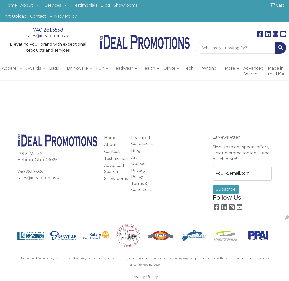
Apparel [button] (10, 68)
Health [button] (148, 68)
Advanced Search (253, 71)
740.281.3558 (48, 30)
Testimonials (85, 5)
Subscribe (226, 189)
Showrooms (125, 5)
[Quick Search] (236, 48)
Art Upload (16, 16)
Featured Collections (141, 140)
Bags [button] (54, 68)
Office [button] (169, 68)
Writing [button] (209, 68)
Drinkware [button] (77, 68)
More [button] (230, 68)
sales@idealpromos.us (48, 35)
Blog (105, 5)
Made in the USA (276, 71)
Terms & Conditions (141, 186)
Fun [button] (100, 68)
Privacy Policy (63, 16)
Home (11, 5)
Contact (38, 16)
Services (53, 5)
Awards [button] (33, 68)
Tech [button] (189, 68)
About (26, 5)
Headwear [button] (123, 68)
